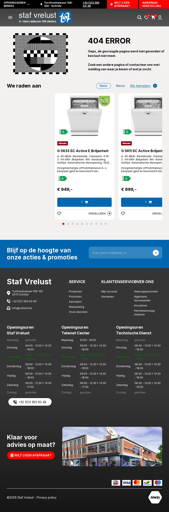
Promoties (75, 296)
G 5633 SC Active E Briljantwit (83, 151)
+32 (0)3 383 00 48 (24, 301)
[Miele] (62, 143)
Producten (75, 291)
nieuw (120, 86)
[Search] (139, 17)
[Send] (156, 253)
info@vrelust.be (22, 308)
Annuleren (107, 296)
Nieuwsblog (76, 306)
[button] (63, 224)
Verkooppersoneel (146, 291)
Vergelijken (100, 213)
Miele (103, 86)
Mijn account (109, 291)
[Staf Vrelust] (45, 17)
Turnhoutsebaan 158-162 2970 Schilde (27, 293)
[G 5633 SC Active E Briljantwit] (84, 116)
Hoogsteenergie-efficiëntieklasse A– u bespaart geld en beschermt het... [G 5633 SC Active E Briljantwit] (81, 169)
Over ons (144, 281)
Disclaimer (140, 305)
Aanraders (75, 301)
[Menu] (10, 17)
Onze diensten (78, 312)
